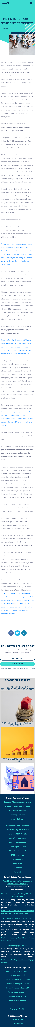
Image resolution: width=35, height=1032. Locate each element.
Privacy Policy (17, 1023)
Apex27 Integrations (17, 838)
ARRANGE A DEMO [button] (17, 658)
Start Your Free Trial (17, 851)
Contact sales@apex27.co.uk (17, 984)
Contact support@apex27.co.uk (17, 979)
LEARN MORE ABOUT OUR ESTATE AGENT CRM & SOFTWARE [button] (17, 668)
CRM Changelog (17, 855)
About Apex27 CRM (17, 847)
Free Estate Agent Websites (17, 830)
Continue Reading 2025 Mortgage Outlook (17, 961)
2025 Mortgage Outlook (17, 946)
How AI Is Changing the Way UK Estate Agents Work (17, 895)
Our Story (18, 868)
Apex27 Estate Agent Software (17, 806)
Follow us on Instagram (17, 992)
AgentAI (17, 872)
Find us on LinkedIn (17, 1005)
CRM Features (17, 859)
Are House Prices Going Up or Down (18, 918)
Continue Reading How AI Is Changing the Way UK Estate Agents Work (17, 912)
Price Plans (17, 863)
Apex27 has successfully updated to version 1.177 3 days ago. (17, 882)
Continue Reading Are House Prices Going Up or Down (17, 939)
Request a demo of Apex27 (17, 988)
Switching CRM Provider (18, 834)
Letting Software (17, 819)
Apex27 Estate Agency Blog (17, 971)
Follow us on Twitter (17, 1001)
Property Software (17, 815)
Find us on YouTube (18, 1009)
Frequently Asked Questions (17, 825)
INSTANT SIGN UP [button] (17, 664)
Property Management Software (17, 802)
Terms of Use (17, 1019)
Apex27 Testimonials (17, 842)
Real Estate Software (17, 810)
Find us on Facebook (17, 996)
